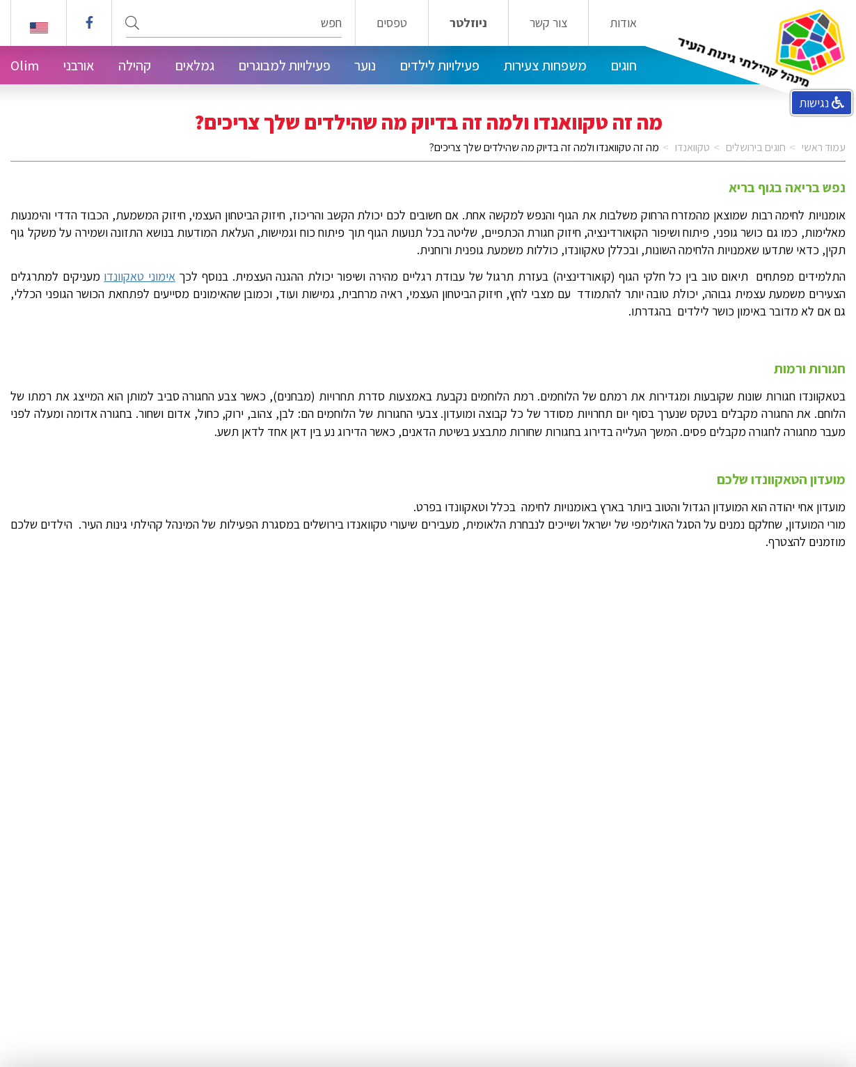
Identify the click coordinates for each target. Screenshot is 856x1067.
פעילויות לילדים (439, 65)
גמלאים (194, 65)
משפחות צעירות (545, 65)
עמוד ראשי (824, 147)
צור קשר (548, 23)
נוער (365, 65)
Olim (24, 65)
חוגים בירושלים (756, 147)
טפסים (392, 23)
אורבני (78, 65)
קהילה (134, 65)
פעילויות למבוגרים (285, 65)
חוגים (624, 65)
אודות (623, 23)
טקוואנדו (692, 147)
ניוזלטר (468, 23)
